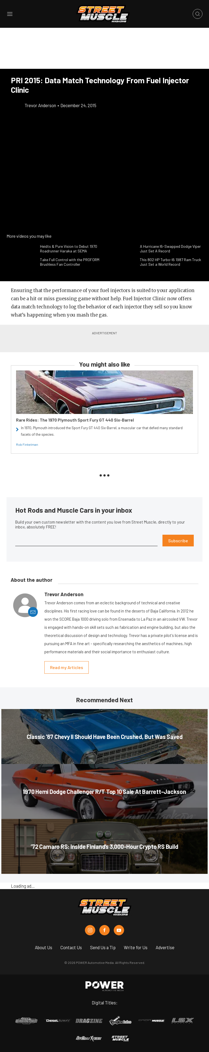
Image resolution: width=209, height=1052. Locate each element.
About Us (43, 947)
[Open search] (197, 14)
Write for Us (135, 947)
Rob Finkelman (27, 444)
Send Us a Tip (103, 947)
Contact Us (71, 947)
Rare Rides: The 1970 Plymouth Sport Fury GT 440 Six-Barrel (75, 419)
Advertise (165, 947)
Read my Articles (66, 667)
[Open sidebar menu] (10, 14)
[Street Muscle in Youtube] (119, 930)
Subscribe (178, 540)
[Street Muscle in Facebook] (104, 930)
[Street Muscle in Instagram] (90, 930)
